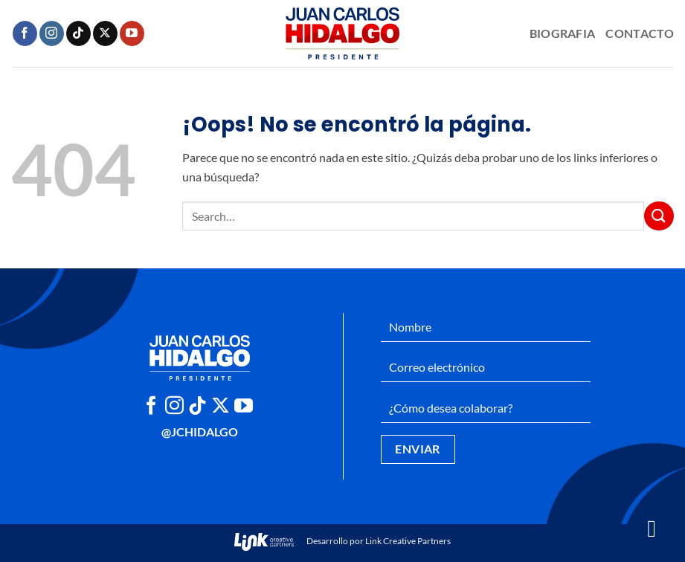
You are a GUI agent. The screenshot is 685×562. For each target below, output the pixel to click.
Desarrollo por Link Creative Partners (342, 541)
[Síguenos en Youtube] (132, 33)
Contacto (639, 33)
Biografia (563, 33)
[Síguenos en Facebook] (25, 33)
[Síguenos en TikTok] (78, 33)
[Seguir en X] (105, 33)
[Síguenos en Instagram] (51, 33)
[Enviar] (659, 215)
